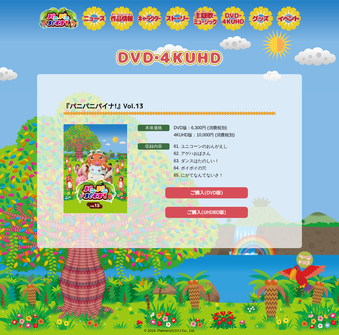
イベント (288, 18)
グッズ (261, 18)
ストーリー (177, 18)
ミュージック (205, 18)
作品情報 (122, 18)
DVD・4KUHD (233, 18)
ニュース (94, 18)
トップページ (58, 18)
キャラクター (149, 18)
